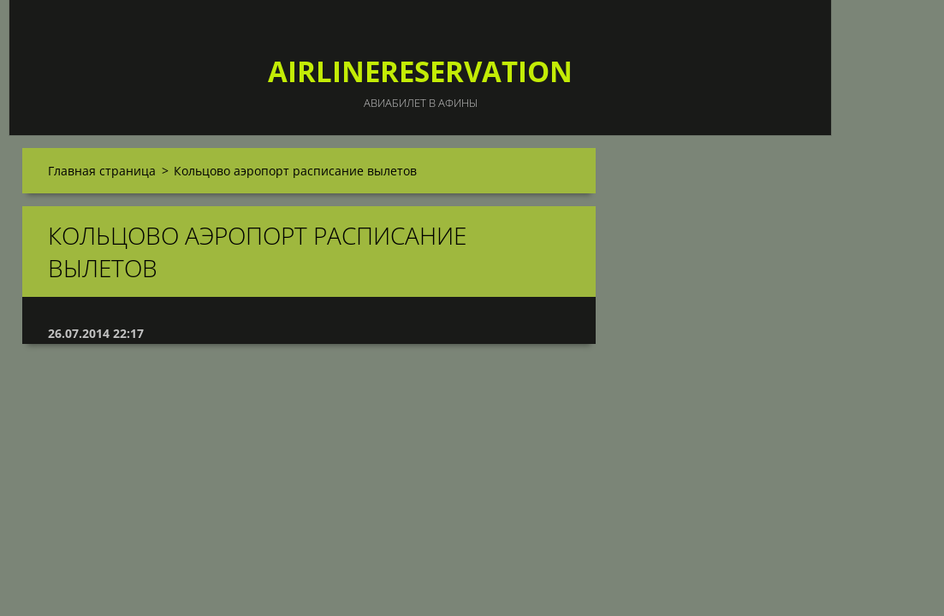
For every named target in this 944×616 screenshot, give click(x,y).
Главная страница (102, 171)
